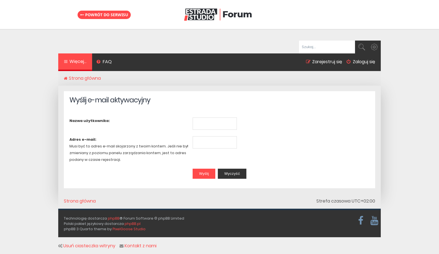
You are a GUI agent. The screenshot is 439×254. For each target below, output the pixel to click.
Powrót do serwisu (104, 14)
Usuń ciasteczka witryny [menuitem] (86, 246)
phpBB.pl (133, 223)
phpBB (114, 218)
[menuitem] (104, 62)
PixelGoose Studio (129, 229)
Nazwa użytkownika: (89, 120)
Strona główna (80, 201)
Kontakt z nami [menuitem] (138, 246)
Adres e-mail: (82, 139)
